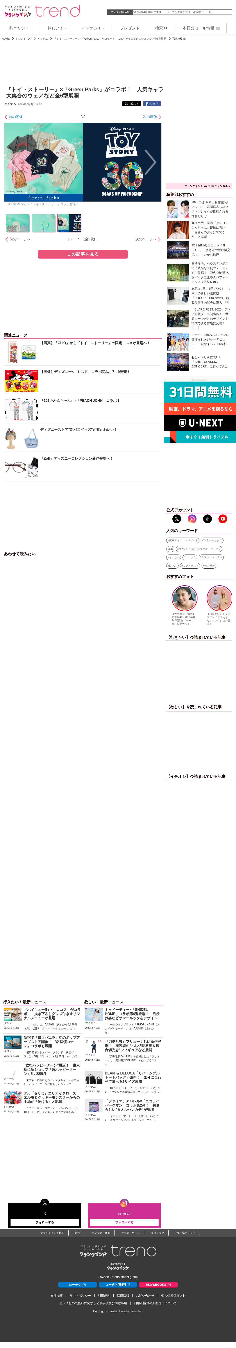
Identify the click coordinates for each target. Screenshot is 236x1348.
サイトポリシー (80, 1295)
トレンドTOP (23, 38)
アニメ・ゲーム (130, 1232)
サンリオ (209, 565)
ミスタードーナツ (211, 557)
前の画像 (16, 117)
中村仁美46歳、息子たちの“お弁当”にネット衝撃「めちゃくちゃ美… (173, 12)
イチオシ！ (93, 28)
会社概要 (56, 1295)
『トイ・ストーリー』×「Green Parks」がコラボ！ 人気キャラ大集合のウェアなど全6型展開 (110, 38)
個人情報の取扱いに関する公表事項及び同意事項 (93, 1303)
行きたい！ (20, 28)
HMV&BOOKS (158, 1285)
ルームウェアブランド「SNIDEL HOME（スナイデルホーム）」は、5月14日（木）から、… (132, 1028)
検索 (161, 28)
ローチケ (77, 1285)
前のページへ (19, 239)
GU (171, 549)
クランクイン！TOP (52, 1232)
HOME (6, 38)
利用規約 (104, 1295)
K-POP (173, 565)
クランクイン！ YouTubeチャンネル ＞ (207, 186)
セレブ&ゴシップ (185, 1232)
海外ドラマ (157, 1232)
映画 (77, 1232)
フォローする (45, 1222)
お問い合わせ (145, 1295)
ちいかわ (174, 557)
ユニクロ (190, 557)
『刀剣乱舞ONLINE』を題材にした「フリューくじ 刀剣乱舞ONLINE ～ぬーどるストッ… (132, 1060)
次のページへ (145, 239)
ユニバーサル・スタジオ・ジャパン (200, 549)
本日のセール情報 (201, 28)
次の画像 (150, 117)
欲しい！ (57, 28)
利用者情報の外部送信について (155, 1303)
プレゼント (130, 28)
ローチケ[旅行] (118, 1285)
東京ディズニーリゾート (183, 540)
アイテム (42, 38)
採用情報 (123, 1295)
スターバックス (213, 540)
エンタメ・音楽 (101, 1232)
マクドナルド (191, 565)
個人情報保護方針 (173, 1295)
